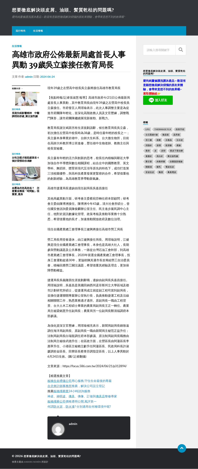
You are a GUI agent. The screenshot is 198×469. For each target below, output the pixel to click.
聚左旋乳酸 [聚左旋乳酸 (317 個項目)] (173, 156)
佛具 (72, 396)
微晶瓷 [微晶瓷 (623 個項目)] (165, 135)
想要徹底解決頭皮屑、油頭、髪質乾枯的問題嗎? (65, 10)
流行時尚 (21, 31)
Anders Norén (33, 462)
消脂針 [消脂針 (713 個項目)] (149, 145)
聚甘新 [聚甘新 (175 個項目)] (149, 162)
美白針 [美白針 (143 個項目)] (160, 156)
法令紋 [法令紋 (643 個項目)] (179, 140)
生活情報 (38, 31)
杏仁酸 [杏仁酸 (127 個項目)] (149, 140)
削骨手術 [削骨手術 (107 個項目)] (180, 129)
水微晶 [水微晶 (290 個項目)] (168, 140)
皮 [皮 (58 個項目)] (155, 151)
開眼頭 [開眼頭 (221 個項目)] (149, 167)
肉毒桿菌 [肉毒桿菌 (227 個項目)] (161, 162)
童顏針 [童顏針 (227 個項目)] (149, 156)
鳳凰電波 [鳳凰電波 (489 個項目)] (172, 172)
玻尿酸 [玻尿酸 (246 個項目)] (168, 145)
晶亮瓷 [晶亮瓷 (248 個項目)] (176, 135)
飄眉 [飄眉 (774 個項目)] (161, 172)
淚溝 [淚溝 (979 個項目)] (159, 145)
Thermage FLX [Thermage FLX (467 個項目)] (162, 129)
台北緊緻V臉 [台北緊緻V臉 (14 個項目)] (152, 135)
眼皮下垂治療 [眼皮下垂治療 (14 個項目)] (176, 151)
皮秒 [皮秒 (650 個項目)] (163, 151)
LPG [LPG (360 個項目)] (148, 129)
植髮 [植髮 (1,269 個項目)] (159, 140)
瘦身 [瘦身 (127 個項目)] (148, 151)
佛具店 (100, 396)
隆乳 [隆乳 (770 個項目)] (159, 167)
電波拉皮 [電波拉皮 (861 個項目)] (169, 167)
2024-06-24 (47, 77)
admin (29, 77)
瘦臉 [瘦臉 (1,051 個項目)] (178, 145)
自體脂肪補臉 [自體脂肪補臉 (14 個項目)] (176, 162)
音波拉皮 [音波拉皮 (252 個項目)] (150, 172)
